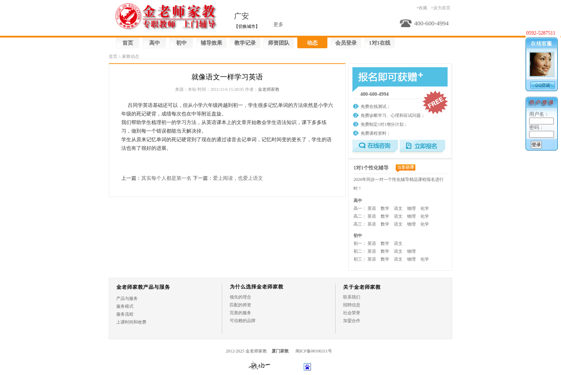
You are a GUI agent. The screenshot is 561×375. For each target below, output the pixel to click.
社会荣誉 (351, 312)
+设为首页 (440, 7)
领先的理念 (240, 297)
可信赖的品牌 (242, 320)
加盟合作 (351, 320)
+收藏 (421, 7)
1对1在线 (379, 43)
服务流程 (124, 314)
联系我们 (351, 297)
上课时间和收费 (131, 322)
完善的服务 (240, 312)
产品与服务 (127, 298)
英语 (371, 208)
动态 (312, 43)
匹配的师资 (240, 304)
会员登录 (346, 43)
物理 (411, 208)
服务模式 (124, 306)
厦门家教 (280, 351)
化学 (424, 208)
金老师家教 (268, 89)
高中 (154, 43)
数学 (385, 208)
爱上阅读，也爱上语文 (238, 178)
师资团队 (278, 43)
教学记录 (245, 43)
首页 (127, 43)
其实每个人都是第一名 (166, 178)
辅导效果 (211, 43)
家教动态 (130, 56)
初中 (181, 43)
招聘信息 (351, 304)
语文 (398, 208)
